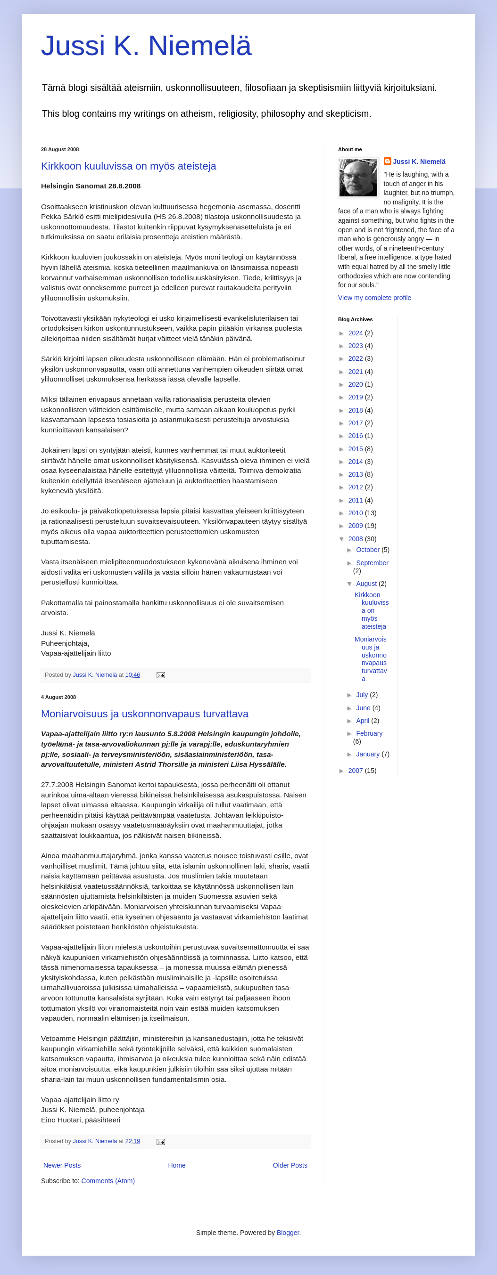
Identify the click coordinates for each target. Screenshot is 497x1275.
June (364, 708)
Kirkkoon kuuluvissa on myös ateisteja (128, 166)
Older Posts (290, 1165)
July (363, 694)
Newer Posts (62, 1165)
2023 (356, 345)
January (368, 754)
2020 (356, 384)
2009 (356, 525)
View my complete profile (374, 297)
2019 (356, 397)
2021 (356, 371)
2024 (356, 333)
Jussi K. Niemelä (146, 45)
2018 (356, 410)
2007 (356, 770)
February (369, 733)
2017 (356, 423)
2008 (356, 539)
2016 (356, 435)
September (372, 563)
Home (176, 1165)
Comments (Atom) (108, 1181)
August (367, 583)
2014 (356, 461)
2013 (356, 474)
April (363, 720)
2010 (356, 513)
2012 (356, 487)
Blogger (288, 1232)
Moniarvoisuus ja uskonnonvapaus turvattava (144, 714)
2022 (356, 358)
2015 (356, 449)
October (368, 549)
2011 (356, 500)
